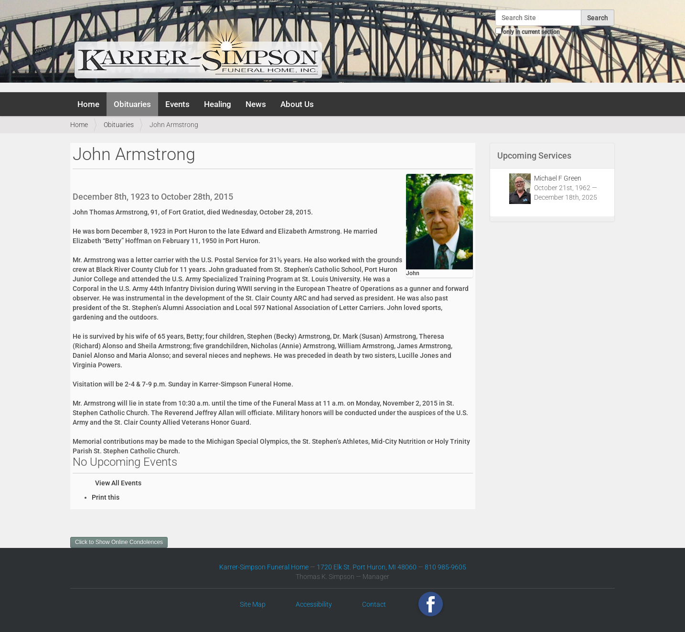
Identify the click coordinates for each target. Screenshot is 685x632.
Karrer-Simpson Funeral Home (264, 567)
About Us (297, 104)
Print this (105, 497)
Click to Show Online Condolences (119, 542)
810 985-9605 (445, 567)
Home (88, 104)
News (256, 104)
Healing (217, 104)
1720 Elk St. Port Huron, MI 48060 (367, 567)
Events (177, 104)
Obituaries (132, 104)
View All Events (118, 483)
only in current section (531, 32)
